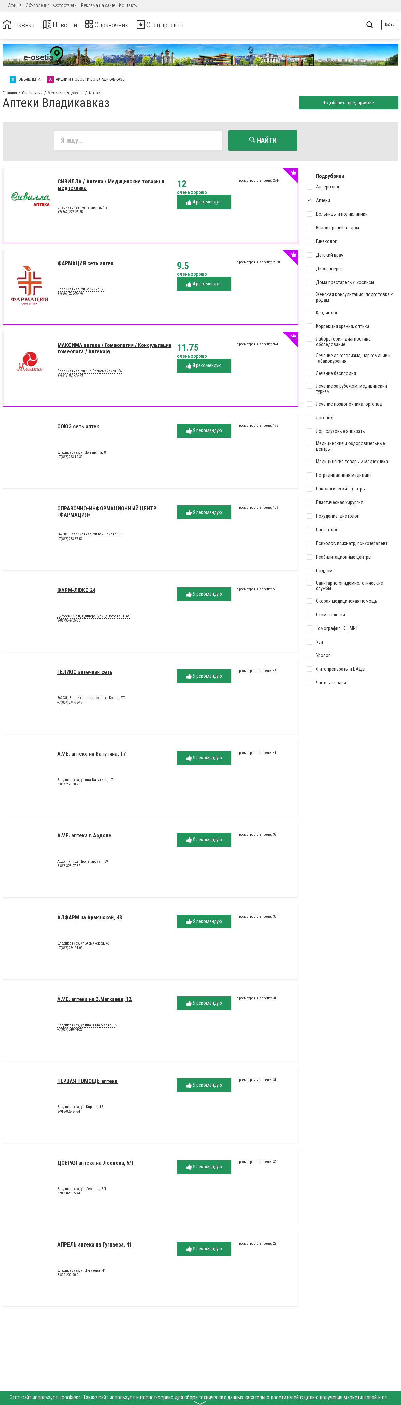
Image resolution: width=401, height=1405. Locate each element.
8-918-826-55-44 (68, 1195)
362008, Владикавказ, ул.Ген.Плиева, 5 (88, 536)
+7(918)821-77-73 (70, 377)
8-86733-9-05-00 (68, 622)
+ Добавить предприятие (347, 102)
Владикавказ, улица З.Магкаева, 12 (87, 1027)
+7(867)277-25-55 (70, 213)
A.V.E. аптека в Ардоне (84, 837)
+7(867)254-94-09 (69, 949)
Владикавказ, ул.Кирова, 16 (80, 1108)
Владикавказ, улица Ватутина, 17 (85, 781)
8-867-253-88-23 (68, 786)
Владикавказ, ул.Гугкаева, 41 (81, 1272)
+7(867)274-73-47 (69, 704)
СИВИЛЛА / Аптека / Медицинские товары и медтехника (111, 186)
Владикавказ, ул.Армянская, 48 (83, 945)
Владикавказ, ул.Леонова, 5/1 (81, 1190)
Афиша (15, 5)
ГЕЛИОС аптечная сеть (84, 673)
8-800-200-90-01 (68, 1276)
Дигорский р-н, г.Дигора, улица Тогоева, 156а (93, 618)
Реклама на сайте (98, 5)
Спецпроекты (182, 25)
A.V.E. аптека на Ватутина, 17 (91, 755)
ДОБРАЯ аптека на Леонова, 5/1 (95, 1164)
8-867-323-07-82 (68, 867)
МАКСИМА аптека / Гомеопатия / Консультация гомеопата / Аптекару (114, 350)
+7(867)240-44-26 (69, 1031)
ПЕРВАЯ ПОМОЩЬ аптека (87, 1082)
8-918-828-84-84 (68, 1113)
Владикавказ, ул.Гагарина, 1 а (83, 209)
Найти (263, 140)
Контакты (128, 5)
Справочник (120, 25)
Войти (390, 24)
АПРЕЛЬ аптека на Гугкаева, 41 (94, 1246)
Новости (67, 25)
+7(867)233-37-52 (69, 540)
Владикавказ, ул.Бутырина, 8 (81, 454)
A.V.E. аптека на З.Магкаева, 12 (94, 1001)
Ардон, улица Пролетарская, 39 (82, 863)
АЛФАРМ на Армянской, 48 (89, 919)
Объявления (38, 5)
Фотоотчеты (65, 5)
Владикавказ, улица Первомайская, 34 (90, 373)
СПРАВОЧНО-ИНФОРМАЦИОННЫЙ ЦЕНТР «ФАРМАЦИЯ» (106, 513)
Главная (21, 25)
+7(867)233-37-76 (70, 295)
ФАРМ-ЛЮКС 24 (76, 592)
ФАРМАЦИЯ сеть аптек (85, 265)
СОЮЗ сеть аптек (78, 428)
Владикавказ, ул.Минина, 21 (81, 291)
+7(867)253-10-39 (69, 458)
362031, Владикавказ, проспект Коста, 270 (91, 699)
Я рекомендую (204, 204)
